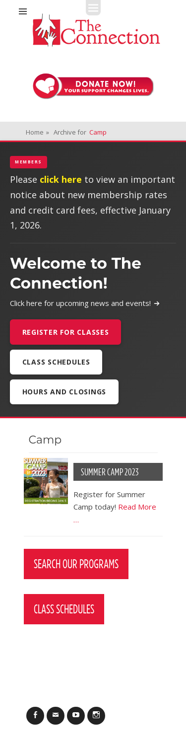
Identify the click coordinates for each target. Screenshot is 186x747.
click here (61, 179)
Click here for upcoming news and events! (85, 303)
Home (37, 132)
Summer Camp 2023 (109, 471)
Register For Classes (65, 332)
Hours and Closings (64, 391)
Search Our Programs (76, 563)
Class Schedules (56, 362)
